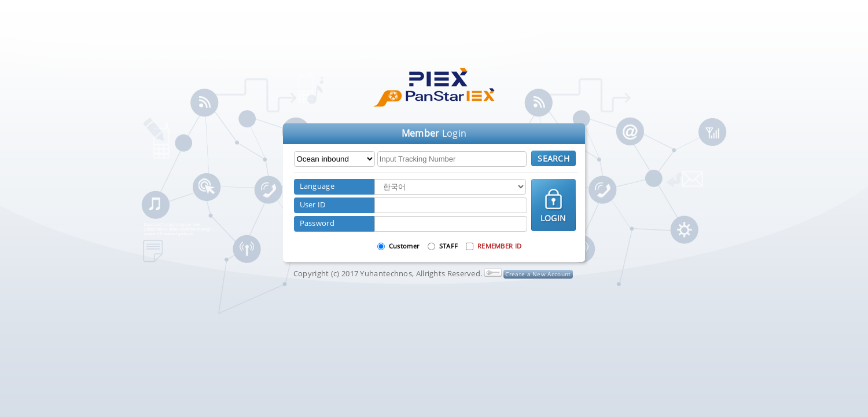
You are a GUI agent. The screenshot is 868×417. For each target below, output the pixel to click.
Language (317, 186)
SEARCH (553, 158)
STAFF (448, 246)
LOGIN (553, 218)
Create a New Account (538, 274)
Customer (404, 246)
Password (317, 223)
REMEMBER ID (499, 246)
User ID (313, 204)
